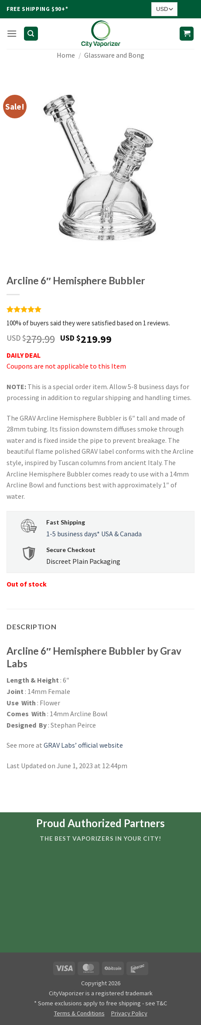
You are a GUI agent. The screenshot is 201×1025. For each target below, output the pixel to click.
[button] (12, 33)
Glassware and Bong (114, 55)
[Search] (31, 34)
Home (66, 55)
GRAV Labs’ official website (83, 745)
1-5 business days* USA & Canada (94, 533)
